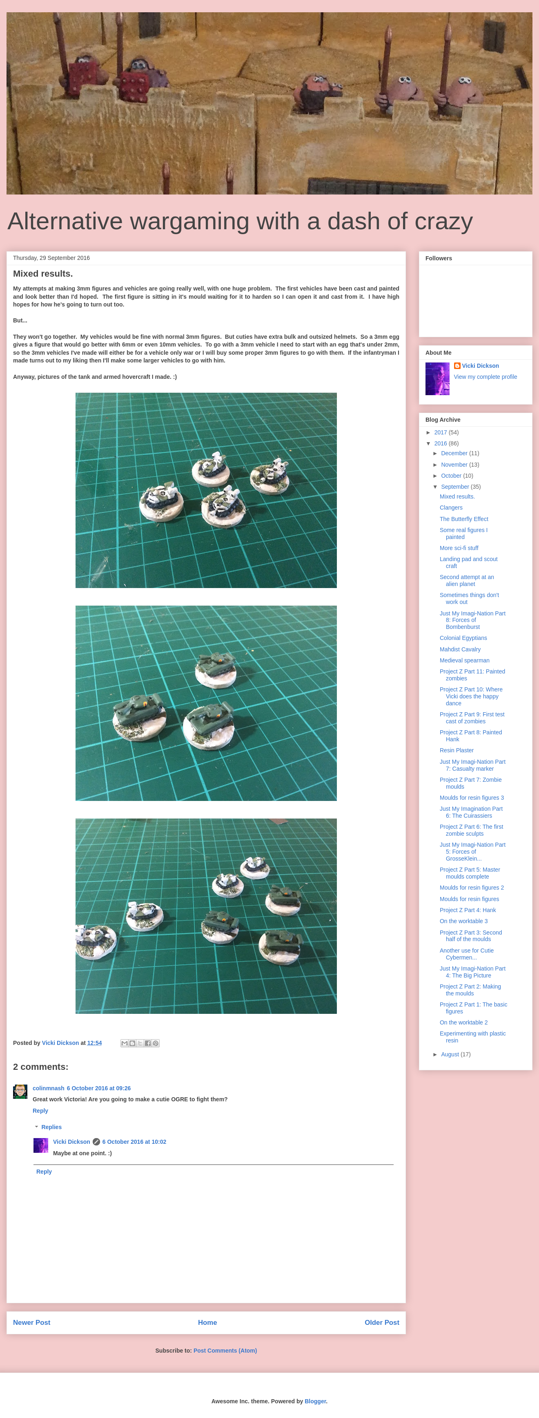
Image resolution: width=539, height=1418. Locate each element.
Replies (51, 1127)
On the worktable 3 (464, 921)
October (452, 475)
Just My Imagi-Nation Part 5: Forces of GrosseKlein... (473, 851)
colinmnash (49, 1088)
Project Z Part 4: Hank (468, 910)
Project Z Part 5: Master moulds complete (470, 873)
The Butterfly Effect (464, 519)
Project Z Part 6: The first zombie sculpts (471, 830)
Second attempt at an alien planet (467, 580)
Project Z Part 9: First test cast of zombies (472, 718)
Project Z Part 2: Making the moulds (470, 990)
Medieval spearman (465, 660)
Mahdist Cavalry (460, 649)
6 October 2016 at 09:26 (99, 1088)
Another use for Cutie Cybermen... (467, 954)
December (455, 453)
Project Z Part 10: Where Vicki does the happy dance (471, 696)
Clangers (451, 507)
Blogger (315, 1401)
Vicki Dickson (71, 1141)
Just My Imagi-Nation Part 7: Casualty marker (473, 765)
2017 (441, 432)
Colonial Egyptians (463, 638)
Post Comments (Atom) (225, 1350)
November (455, 464)
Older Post (382, 1322)
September (455, 486)
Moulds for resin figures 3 (472, 797)
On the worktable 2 (464, 1022)
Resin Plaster (457, 750)
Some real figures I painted (464, 533)
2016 (441, 443)
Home (207, 1322)
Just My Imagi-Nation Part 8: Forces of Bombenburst (473, 620)
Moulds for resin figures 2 (472, 887)
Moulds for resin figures (469, 899)
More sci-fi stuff (459, 548)
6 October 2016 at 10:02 (134, 1141)
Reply (40, 1110)
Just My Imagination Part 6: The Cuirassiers (471, 812)
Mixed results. (457, 496)
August (450, 1054)
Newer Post (31, 1322)
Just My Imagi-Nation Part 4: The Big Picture (473, 972)
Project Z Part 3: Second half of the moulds (471, 936)
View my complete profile (485, 377)
